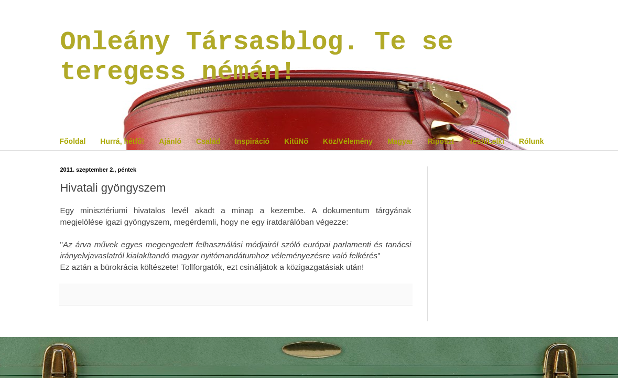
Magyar (400, 141)
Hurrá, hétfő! (122, 141)
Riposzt (441, 141)
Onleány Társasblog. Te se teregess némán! (256, 57)
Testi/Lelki (486, 141)
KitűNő (296, 141)
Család (208, 141)
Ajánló (170, 141)
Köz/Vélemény (348, 141)
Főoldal (73, 141)
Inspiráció (252, 141)
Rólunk (531, 141)
